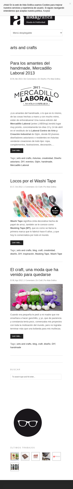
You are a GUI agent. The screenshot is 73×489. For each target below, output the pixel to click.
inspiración (28, 253)
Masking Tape (42, 253)
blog (35, 250)
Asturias (36, 158)
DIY (22, 161)
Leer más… (16, 150)
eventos (30, 161)
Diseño (43, 79)
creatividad (47, 158)
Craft (40, 187)
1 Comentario (29, 187)
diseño (13, 253)
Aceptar (46, 11)
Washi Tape (56, 253)
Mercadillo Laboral (19, 165)
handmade (46, 161)
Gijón (37, 161)
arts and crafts (24, 158)
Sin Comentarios (30, 79)
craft (40, 250)
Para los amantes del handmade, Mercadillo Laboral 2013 (31, 68)
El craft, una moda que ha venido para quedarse (34, 272)
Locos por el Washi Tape (33, 181)
